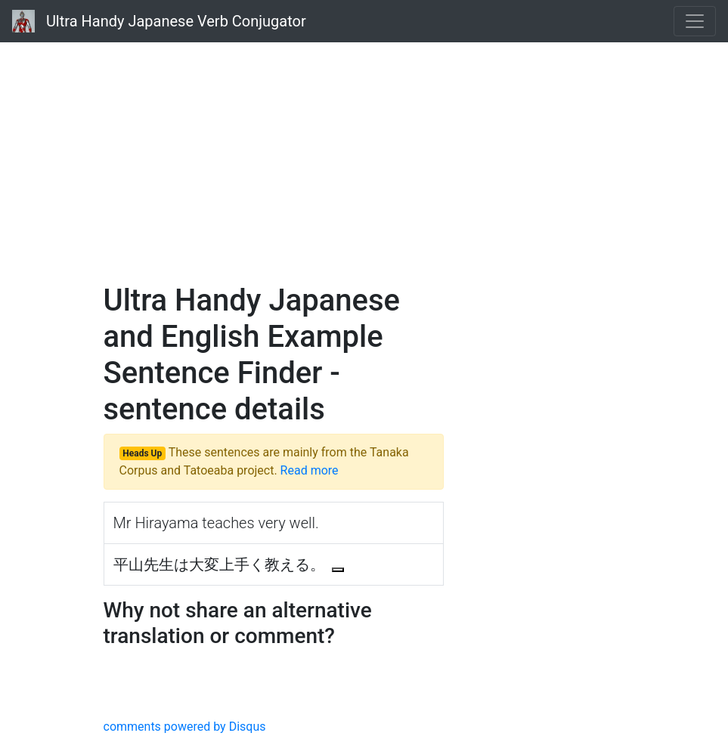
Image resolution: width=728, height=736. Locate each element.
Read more (309, 470)
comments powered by (185, 726)
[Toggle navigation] (695, 21)
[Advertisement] (364, 158)
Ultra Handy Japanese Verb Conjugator (159, 21)
